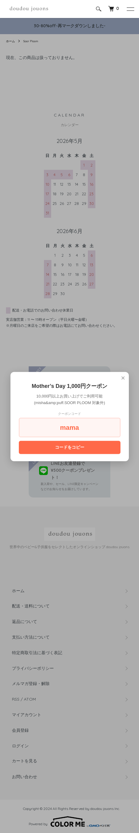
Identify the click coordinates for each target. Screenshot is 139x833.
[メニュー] (130, 9)
